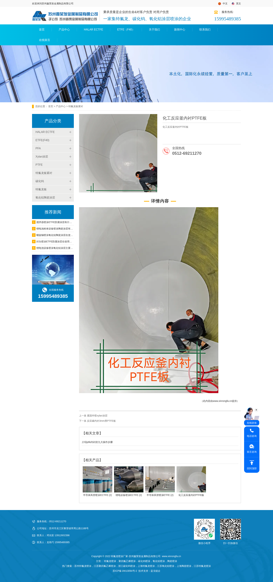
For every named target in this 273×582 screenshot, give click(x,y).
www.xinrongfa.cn (222, 401)
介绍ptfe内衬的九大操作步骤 (97, 442)
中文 (223, 3)
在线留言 (44, 40)
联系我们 (204, 29)
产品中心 (64, 29)
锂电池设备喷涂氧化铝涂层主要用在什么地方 (60, 248)
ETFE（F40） (126, 29)
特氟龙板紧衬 (44, 172)
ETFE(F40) (42, 140)
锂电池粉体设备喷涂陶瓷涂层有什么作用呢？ (60, 228)
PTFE (39, 164)
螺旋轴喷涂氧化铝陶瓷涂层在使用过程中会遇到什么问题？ (68, 235)
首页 (42, 29)
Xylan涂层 (42, 156)
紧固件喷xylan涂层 (97, 415)
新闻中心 (179, 29)
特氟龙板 (41, 189)
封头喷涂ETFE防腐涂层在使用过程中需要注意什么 (63, 241)
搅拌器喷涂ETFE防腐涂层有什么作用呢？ (59, 222)
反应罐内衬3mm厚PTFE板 (101, 420)
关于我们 (154, 29)
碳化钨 (40, 181)
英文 (236, 3)
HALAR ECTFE (93, 29)
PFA (38, 148)
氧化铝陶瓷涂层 (45, 197)
